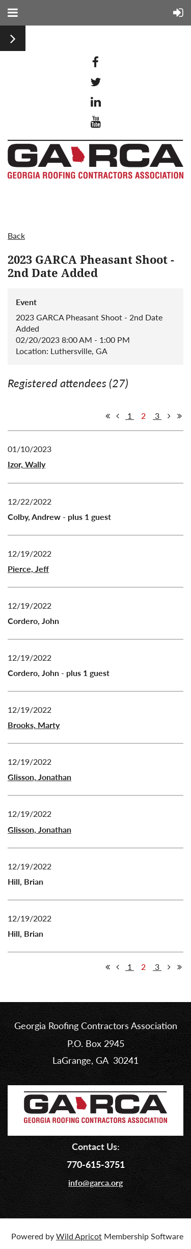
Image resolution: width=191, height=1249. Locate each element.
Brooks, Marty (34, 725)
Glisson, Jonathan (39, 777)
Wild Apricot (79, 1236)
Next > (169, 416)
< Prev (118, 416)
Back (16, 235)
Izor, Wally (26, 464)
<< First (107, 416)
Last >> (179, 416)
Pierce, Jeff (28, 568)
